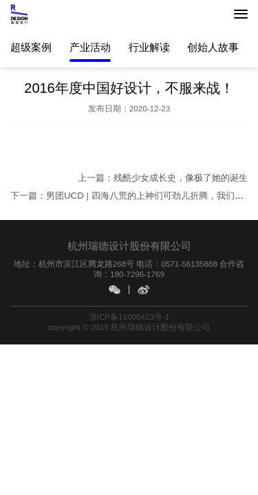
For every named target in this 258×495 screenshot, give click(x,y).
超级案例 (31, 47)
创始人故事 (213, 47)
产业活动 (90, 47)
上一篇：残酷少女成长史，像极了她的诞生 (163, 178)
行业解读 (149, 47)
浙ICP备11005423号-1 (129, 316)
